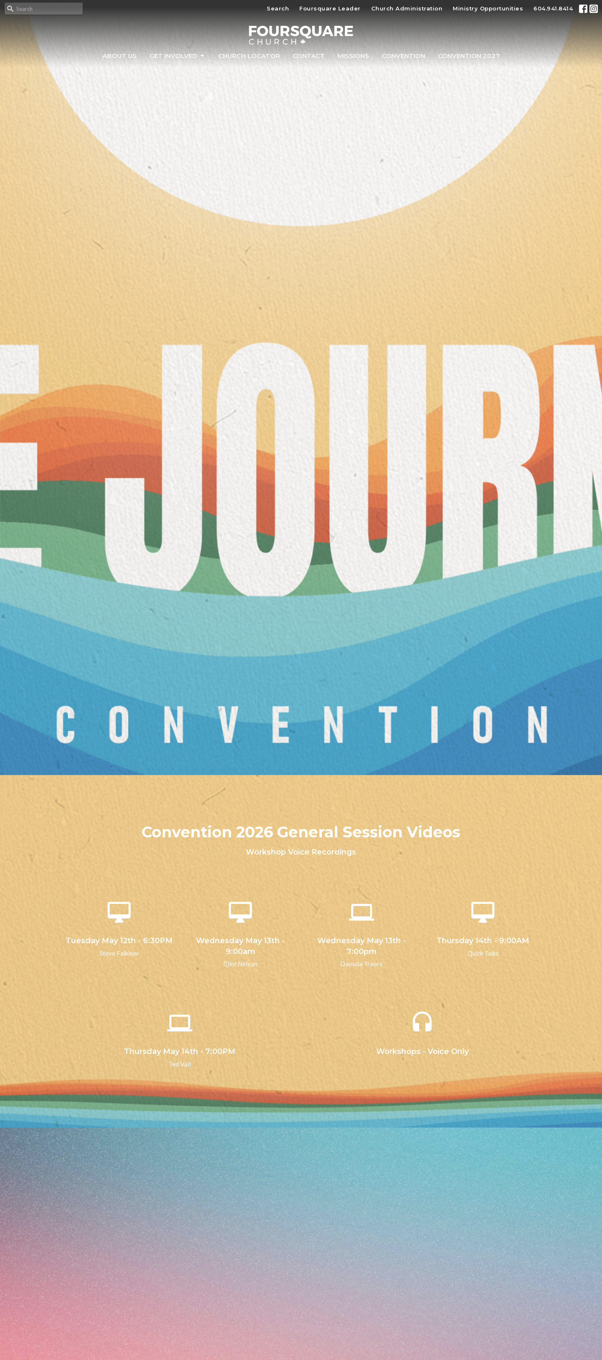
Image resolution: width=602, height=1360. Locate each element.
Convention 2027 (469, 56)
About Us (119, 56)
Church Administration (407, 8)
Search (278, 8)
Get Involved (177, 56)
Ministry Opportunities (488, 8)
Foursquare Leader (330, 8)
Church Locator (249, 56)
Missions (353, 56)
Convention (403, 56)
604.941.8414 (553, 8)
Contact (309, 56)
